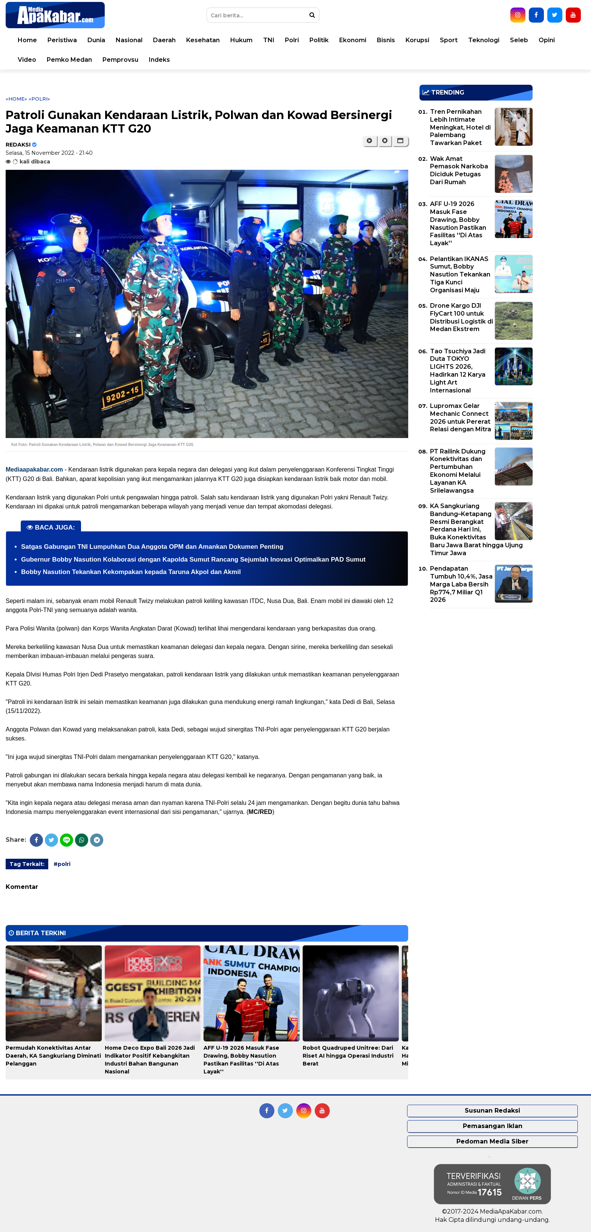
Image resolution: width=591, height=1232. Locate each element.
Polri (292, 40)
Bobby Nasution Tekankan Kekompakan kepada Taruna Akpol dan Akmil (131, 572)
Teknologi (483, 40)
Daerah (164, 40)
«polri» (39, 99)
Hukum (241, 40)
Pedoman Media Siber (492, 1141)
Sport (449, 40)
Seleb (519, 40)
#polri (62, 864)
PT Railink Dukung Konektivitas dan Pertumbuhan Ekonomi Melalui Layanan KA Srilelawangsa (457, 471)
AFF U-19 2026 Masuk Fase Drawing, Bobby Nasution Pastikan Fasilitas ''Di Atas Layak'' (458, 223)
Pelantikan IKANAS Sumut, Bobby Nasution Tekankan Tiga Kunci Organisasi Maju (460, 274)
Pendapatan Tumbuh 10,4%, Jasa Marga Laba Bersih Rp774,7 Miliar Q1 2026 (461, 584)
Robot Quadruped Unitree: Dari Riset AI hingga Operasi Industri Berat (348, 1055)
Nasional (129, 40)
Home (27, 40)
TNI (268, 40)
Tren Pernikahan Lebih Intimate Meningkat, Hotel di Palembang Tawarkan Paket (460, 127)
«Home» (16, 99)
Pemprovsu (120, 59)
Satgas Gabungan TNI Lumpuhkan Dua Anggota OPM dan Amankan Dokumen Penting (152, 546)
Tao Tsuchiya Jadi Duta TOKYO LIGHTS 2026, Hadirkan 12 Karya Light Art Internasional (457, 371)
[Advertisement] (476, 667)
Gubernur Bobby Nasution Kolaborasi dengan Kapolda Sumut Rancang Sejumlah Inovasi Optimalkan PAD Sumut (193, 559)
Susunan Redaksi (492, 1110)
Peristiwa (62, 40)
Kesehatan (203, 40)
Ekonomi (352, 40)
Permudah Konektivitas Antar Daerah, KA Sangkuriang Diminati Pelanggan (53, 1055)
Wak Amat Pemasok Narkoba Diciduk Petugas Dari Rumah (459, 170)
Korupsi (417, 40)
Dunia (96, 40)
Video (27, 59)
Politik (319, 40)
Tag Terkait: (26, 864)
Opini (547, 40)
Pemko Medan (69, 59)
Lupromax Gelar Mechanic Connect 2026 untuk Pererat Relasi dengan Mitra (460, 417)
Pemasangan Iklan (492, 1126)
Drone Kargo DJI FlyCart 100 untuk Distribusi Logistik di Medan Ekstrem (461, 317)
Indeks (159, 59)
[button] (400, 141)
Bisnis (386, 40)
